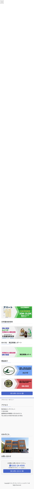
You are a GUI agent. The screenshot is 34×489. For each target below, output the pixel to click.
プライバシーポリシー (7, 400)
